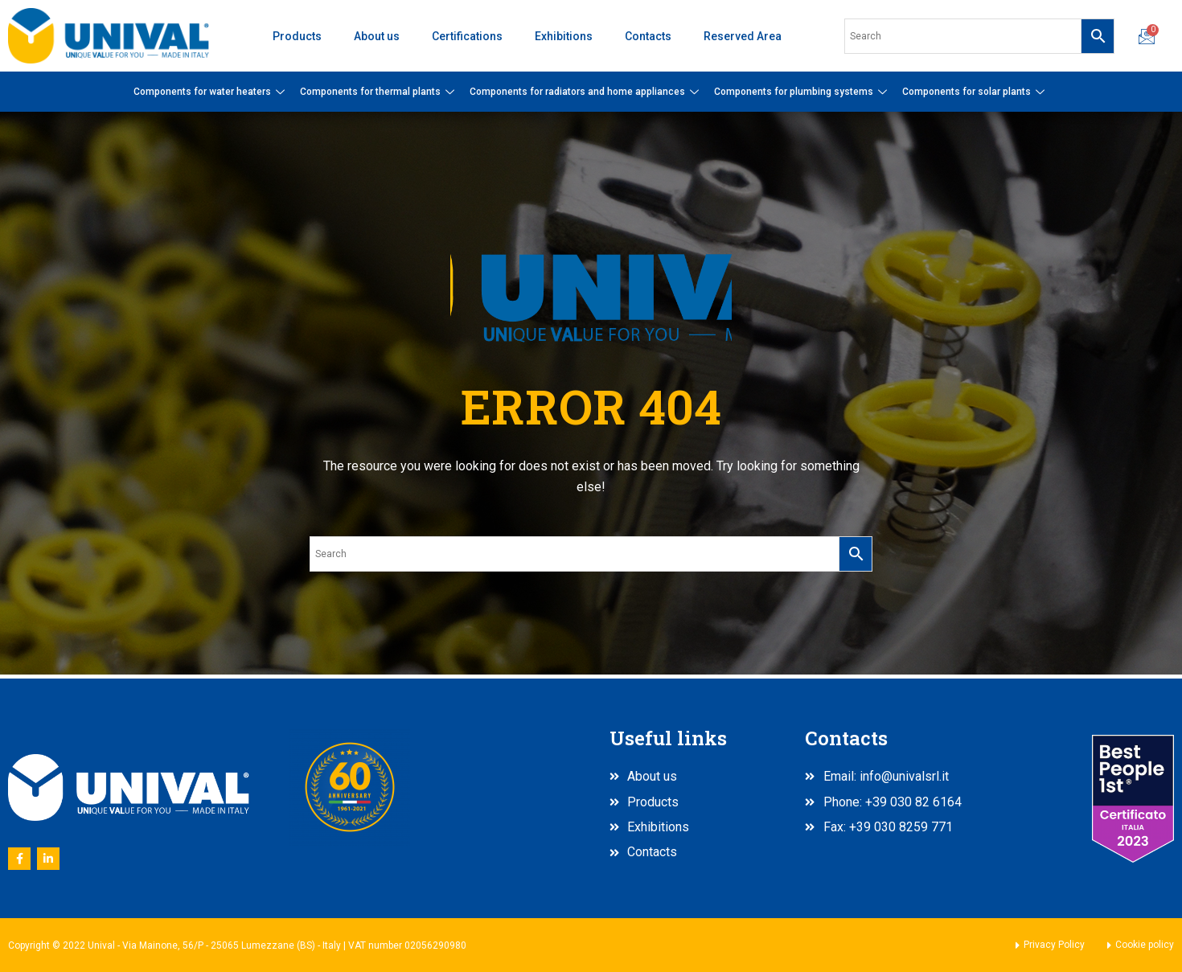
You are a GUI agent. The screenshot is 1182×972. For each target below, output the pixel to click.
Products (297, 36)
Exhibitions (564, 36)
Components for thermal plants (379, 91)
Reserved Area (743, 36)
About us (377, 36)
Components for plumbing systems (802, 91)
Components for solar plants (975, 91)
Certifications (467, 36)
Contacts (648, 36)
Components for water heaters (211, 91)
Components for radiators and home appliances (586, 91)
